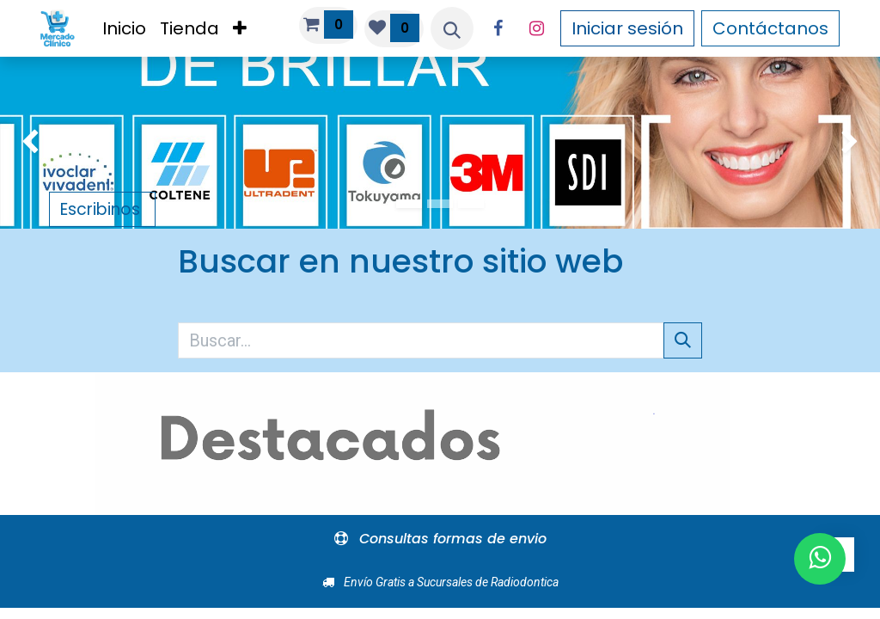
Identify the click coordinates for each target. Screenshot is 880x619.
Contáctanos (770, 28)
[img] (35, 143)
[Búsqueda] (682, 340)
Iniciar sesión (627, 28)
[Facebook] (497, 28)
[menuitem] (124, 28)
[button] (452, 28)
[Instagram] (536, 28)
